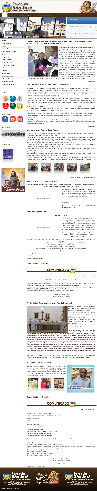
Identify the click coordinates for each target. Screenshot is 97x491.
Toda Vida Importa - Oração (39, 212)
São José (4, 46)
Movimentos (37, 15)
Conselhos (12, 15)
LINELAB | (10, 488)
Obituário (4, 87)
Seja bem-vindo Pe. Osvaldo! (39, 363)
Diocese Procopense (8, 49)
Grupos (28, 15)
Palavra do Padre (7, 62)
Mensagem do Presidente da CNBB (42, 181)
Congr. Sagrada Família (9, 51)
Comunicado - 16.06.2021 (38, 264)
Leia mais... (91, 81)
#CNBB (29, 258)
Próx (39, 466)
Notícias (4, 70)
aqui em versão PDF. (37, 123)
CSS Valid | (4, 488)
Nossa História (6, 43)
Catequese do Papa (8, 84)
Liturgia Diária (6, 73)
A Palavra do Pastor (8, 65)
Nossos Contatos (7, 59)
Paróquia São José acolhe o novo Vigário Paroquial (49, 303)
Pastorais (21, 15)
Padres (4, 54)
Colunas (4, 68)
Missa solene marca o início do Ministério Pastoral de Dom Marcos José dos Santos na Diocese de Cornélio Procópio (60, 43)
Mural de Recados (7, 76)
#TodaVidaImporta (37, 258)
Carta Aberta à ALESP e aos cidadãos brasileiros (48, 85)
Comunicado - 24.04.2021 (38, 397)
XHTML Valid (16, 488)
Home (4, 15)
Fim (43, 466)
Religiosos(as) (6, 57)
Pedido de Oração (7, 81)
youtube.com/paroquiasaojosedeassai (39, 433)
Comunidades (47, 15)
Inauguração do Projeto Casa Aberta (43, 130)
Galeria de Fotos (7, 79)
